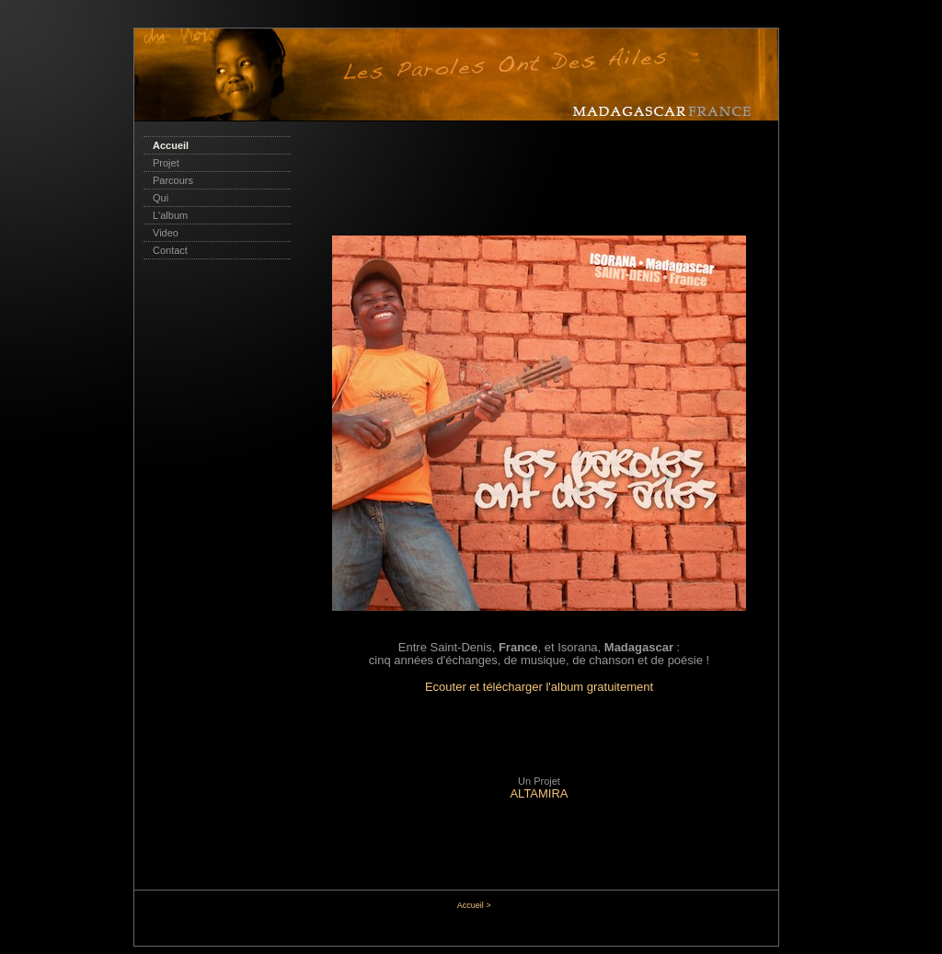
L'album (170, 215)
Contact (170, 250)
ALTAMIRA (539, 793)
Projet (166, 162)
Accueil (171, 145)
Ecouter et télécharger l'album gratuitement (539, 687)
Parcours (173, 180)
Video (165, 232)
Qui (160, 197)
